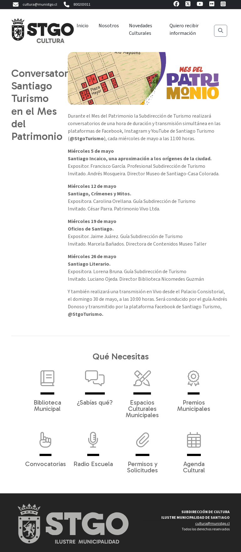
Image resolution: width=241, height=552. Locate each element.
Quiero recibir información (184, 29)
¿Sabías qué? (95, 385)
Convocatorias (45, 446)
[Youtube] (200, 5)
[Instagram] (223, 5)
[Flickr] (212, 5)
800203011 (76, 5)
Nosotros (109, 25)
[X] (188, 5)
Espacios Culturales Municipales (142, 391)
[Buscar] (220, 31)
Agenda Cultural (194, 449)
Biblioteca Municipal (47, 388)
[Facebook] (176, 5)
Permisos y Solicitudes (142, 449)
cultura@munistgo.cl (34, 5)
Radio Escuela (93, 446)
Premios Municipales (193, 388)
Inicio (82, 25)
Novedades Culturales (140, 29)
